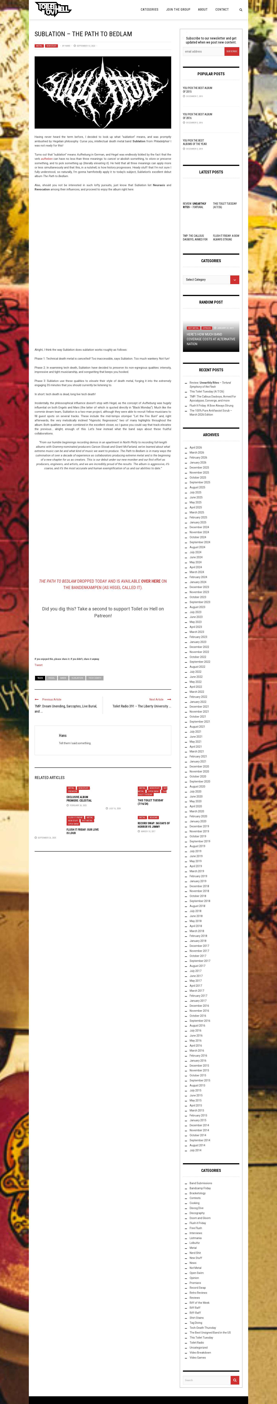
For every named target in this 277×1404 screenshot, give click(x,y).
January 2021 (198, 761)
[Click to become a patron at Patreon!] (103, 637)
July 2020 (195, 791)
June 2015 (196, 1095)
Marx (63, 678)
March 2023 (197, 631)
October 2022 (198, 656)
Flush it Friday (75, 817)
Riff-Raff (195, 1312)
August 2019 (197, 846)
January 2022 (198, 701)
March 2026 (197, 452)
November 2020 (199, 771)
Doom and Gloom (200, 1218)
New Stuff (51, 46)
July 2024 (195, 552)
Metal (39, 46)
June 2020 (196, 796)
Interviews (196, 1233)
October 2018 (198, 896)
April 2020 (196, 806)
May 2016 (196, 1040)
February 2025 (198, 517)
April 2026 (196, 447)
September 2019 (200, 841)
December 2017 (199, 945)
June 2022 (196, 676)
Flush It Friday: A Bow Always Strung (211, 405)
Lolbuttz (195, 1242)
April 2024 (196, 567)
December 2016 (199, 1005)
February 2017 (198, 995)
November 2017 (199, 950)
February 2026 (198, 457)
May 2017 (196, 980)
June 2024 (196, 557)
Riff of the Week (199, 1302)
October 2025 (198, 477)
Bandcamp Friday (200, 1188)
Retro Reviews (198, 1292)
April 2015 (196, 1105)
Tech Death (94, 678)
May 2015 (196, 1100)
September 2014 (200, 1140)
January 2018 (198, 940)
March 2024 (197, 572)
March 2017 (197, 990)
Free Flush (196, 1228)
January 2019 (198, 881)
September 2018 (200, 901)
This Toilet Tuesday (152, 793)
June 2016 (196, 1035)
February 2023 (198, 636)
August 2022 (197, 666)
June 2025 (196, 497)
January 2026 (198, 462)
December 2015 (199, 1065)
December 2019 (199, 826)
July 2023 (195, 612)
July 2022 (195, 671)
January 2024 (198, 582)
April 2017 (196, 985)
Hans (67, 46)
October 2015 (198, 1075)
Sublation (77, 678)
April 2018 (196, 926)
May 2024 (196, 562)
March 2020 (197, 811)
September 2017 (200, 960)
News (193, 1262)
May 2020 (196, 801)
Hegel (51, 678)
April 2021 (196, 746)
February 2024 (198, 577)
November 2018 (199, 891)
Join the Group (178, 9)
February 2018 (198, 935)
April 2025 (196, 507)
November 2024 (199, 532)
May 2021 (196, 741)
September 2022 (200, 661)
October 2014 (198, 1135)
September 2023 (200, 602)
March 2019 (197, 871)
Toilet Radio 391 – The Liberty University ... (142, 706)
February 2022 (198, 696)
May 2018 (196, 921)
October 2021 (198, 716)
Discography (197, 1213)
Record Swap (198, 1287)
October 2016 (198, 1015)
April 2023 (196, 626)
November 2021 (199, 711)
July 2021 (195, 731)
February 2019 (198, 876)
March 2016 (197, 1050)
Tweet (39, 664)
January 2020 (198, 821)
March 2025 (197, 512)
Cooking (194, 1203)
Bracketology (198, 1193)
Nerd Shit (195, 1252)
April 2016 (196, 1045)
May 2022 (196, 681)
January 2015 (198, 1120)
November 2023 (199, 592)
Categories (150, 9)
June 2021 (196, 736)
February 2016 (198, 1055)
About (203, 9)
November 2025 (199, 472)
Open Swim (153, 791)
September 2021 (200, 721)
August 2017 (197, 965)
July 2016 (195, 1030)
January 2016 (198, 1060)
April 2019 (196, 866)
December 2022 (199, 646)
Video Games (198, 1357)
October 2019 (198, 836)
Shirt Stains (197, 1317)
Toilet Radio (197, 1342)
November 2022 (199, 651)
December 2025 (199, 467)
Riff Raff (195, 1307)
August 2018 (197, 906)
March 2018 (197, 931)
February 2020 (198, 816)
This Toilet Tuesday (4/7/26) (207, 391)
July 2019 (195, 851)
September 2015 (200, 1080)
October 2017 (198, 955)
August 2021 (197, 726)
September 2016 (200, 1020)
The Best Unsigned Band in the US (210, 1332)
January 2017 (198, 1000)
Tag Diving (196, 1322)
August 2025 (197, 487)
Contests (195, 1198)
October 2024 (198, 537)
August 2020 (197, 786)
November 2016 (199, 1010)
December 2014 (199, 1125)
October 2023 (198, 597)
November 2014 (199, 1130)
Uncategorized (199, 1347)
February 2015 (198, 1115)
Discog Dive (197, 1208)
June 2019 (196, 856)
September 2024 (200, 542)
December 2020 (199, 766)
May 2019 (196, 861)
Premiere (72, 791)
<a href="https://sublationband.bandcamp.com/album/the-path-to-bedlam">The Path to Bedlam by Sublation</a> (103, 272)
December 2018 (199, 886)
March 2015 (197, 1110)
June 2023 (196, 616)
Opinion (207, 328)
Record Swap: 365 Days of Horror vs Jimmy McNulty (154, 827)
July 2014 (195, 1150)
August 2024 (197, 547)
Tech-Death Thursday (203, 1327)
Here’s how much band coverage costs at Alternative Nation (211, 339)
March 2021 (197, 751)
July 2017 (195, 970)
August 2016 (197, 1025)
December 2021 (199, 706)
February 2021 (198, 756)
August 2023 (197, 607)
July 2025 (195, 492)
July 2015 (195, 1090)
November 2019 (199, 831)
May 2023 (196, 621)
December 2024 (199, 527)
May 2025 (196, 502)
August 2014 (197, 1145)
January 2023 (198, 641)
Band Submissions (201, 1183)
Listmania (196, 1238)
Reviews (153, 817)
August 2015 (197, 1085)
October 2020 (198, 776)
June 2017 (196, 975)
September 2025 (200, 482)
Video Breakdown (200, 1352)
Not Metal (87, 820)
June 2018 (196, 916)
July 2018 (195, 911)
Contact (222, 9)
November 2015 (199, 1070)
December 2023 (199, 587)
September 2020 (200, 781)
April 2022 (196, 686)
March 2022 (197, 691)
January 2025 (198, 522)
